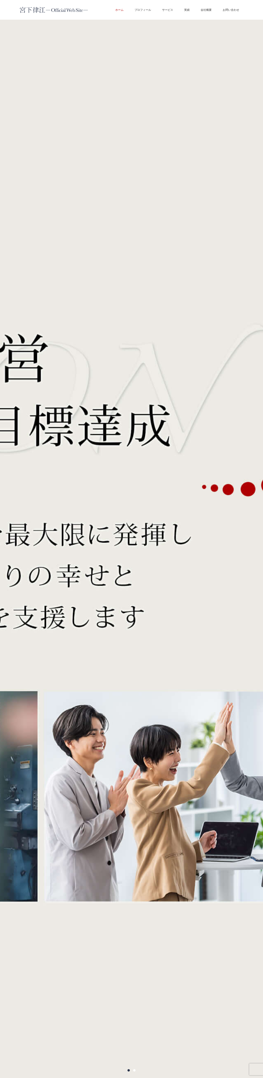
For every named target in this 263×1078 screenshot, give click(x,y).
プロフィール (143, 9)
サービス (167, 9)
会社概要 (206, 9)
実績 (187, 9)
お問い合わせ (231, 9)
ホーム (119, 9)
